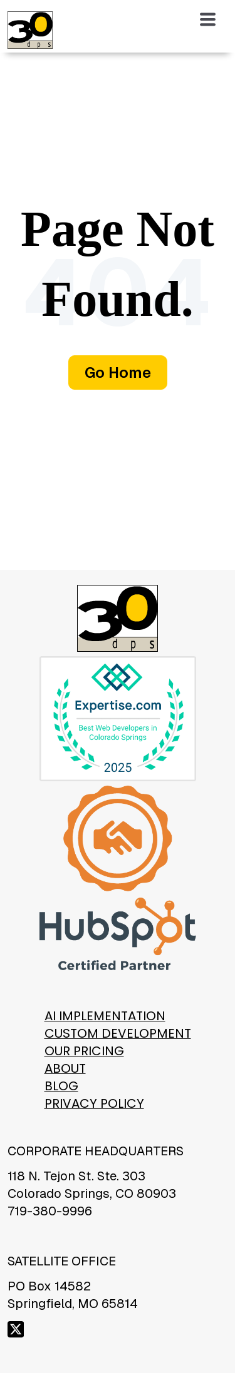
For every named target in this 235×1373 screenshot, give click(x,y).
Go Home (118, 372)
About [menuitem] (65, 1068)
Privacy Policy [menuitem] (94, 1103)
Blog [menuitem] (61, 1086)
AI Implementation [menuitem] (104, 1016)
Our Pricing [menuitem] (84, 1051)
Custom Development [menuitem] (117, 1033)
